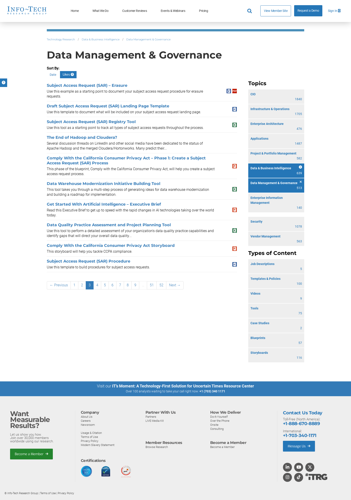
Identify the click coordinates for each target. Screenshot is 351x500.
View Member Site (275, 11)
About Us (86, 416)
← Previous (59, 285)
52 (161, 285)
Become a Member (31, 454)
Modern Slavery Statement (97, 444)
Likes (68, 74)
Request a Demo (308, 11)
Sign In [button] (334, 11)
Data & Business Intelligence (101, 39)
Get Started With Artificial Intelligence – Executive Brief (104, 204)
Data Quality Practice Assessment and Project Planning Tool (109, 224)
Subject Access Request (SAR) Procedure (88, 261)
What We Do (100, 11)
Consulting (217, 428)
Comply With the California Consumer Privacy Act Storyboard (111, 245)
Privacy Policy (89, 440)
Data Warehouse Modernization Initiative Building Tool (103, 183)
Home (75, 11)
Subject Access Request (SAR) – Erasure (87, 85)
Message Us (299, 446)
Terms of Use (89, 436)
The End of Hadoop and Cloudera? (82, 137)
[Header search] (250, 11)
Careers (86, 420)
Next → (175, 285)
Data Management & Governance (148, 39)
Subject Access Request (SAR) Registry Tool (91, 121)
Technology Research (61, 39)
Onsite (214, 424)
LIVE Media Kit (155, 420)
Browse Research (157, 446)
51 (152, 285)
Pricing (203, 11)
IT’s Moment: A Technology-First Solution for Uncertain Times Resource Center (183, 386)
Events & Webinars (173, 11)
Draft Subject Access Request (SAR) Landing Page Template (108, 106)
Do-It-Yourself (219, 416)
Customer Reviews (134, 11)
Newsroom (88, 424)
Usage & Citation (91, 432)
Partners (151, 416)
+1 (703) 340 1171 (212, 391)
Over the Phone (219, 420)
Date (53, 74)
